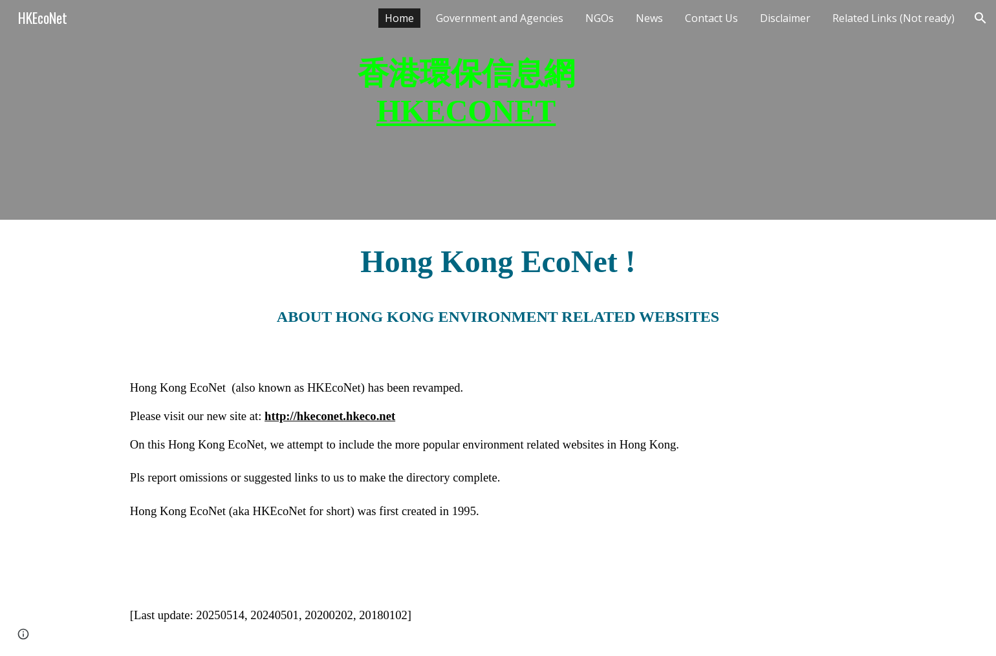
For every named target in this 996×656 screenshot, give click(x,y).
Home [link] (399, 18)
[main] (465, 110)
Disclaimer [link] (785, 18)
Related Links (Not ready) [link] (893, 18)
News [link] (649, 18)
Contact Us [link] (711, 18)
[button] (980, 18)
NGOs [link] (599, 18)
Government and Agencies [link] (499, 18)
